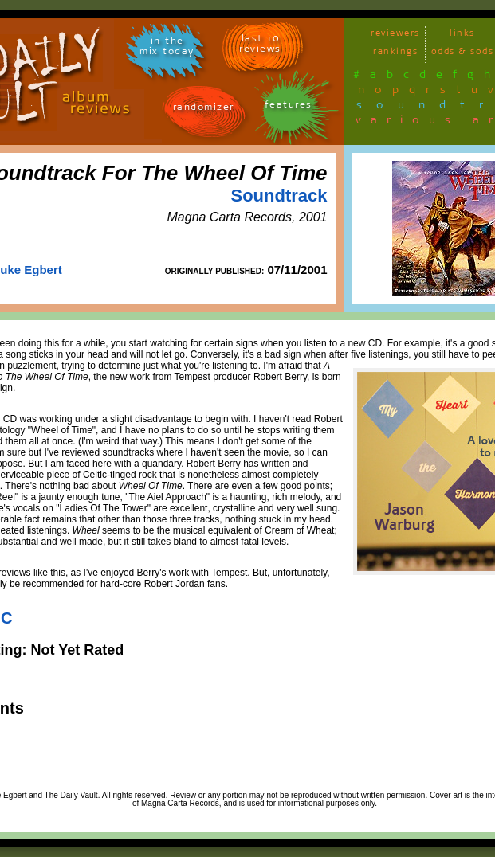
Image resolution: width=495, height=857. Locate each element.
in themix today (166, 48)
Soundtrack (278, 195)
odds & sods (462, 53)
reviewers (395, 35)
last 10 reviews (260, 46)
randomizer (203, 109)
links (462, 35)
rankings (395, 53)
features (288, 107)
